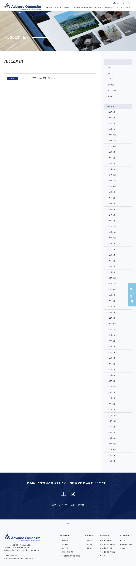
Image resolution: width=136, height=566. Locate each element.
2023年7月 (111, 243)
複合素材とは (91, 544)
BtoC (12, 78)
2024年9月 (111, 192)
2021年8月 (111, 341)
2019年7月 (111, 392)
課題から (90, 548)
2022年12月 (112, 278)
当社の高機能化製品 (108, 552)
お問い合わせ (108, 7)
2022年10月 (112, 289)
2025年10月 (112, 146)
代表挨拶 (65, 541)
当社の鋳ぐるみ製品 (108, 544)
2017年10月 (112, 449)
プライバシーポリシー (10, 555)
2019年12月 (112, 387)
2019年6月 (111, 398)
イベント (111, 73)
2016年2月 (111, 461)
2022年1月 (111, 318)
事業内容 (58, 7)
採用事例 (111, 85)
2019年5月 (111, 404)
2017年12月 (112, 438)
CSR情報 (65, 548)
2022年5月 (111, 306)
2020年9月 (111, 358)
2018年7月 (111, 427)
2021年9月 (111, 335)
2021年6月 (111, 346)
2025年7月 (111, 163)
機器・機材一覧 (67, 552)
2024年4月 (111, 209)
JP (123, 3)
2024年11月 (112, 181)
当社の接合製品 (107, 548)
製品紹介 (67, 7)
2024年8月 (111, 198)
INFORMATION (113, 91)
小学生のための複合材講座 (83, 7)
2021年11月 (112, 329)
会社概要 (65, 544)
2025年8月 (111, 158)
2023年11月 (112, 232)
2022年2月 (111, 312)
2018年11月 (112, 415)
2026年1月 (111, 129)
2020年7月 (111, 369)
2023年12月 (112, 226)
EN (118, 3)
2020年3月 (111, 381)
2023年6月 (111, 249)
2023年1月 (111, 272)
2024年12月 (112, 175)
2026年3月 (111, 118)
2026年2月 (111, 123)
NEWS (110, 96)
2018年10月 (112, 421)
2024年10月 (112, 186)
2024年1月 (111, 221)
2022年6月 (111, 301)
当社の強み (90, 541)
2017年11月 (112, 444)
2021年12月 (112, 324)
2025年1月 (111, 169)
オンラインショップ (123, 7)
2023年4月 (111, 261)
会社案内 (49, 7)
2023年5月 (111, 255)
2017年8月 (111, 455)
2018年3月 (111, 432)
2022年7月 (111, 295)
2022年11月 (112, 284)
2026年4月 (111, 112)
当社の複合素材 (107, 541)
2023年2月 (111, 266)
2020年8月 (111, 364)
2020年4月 (111, 375)
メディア (111, 79)
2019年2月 (111, 409)
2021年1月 (111, 352)
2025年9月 (111, 152)
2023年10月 (112, 238)
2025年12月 (112, 135)
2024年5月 (111, 203)
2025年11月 (112, 140)
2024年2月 (111, 215)
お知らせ (98, 7)
